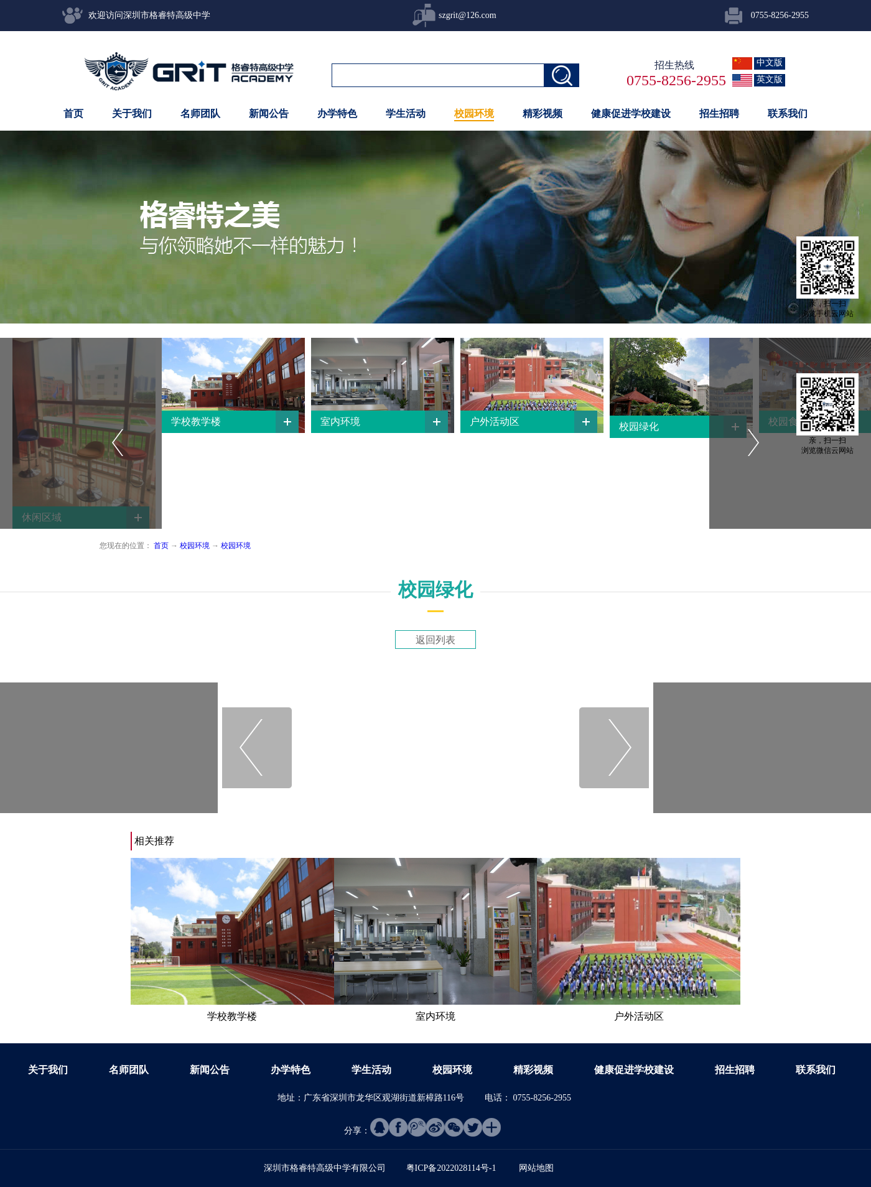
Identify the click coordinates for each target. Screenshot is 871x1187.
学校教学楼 (232, 1016)
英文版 (770, 79)
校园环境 (195, 545)
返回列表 (435, 640)
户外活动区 (639, 1016)
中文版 (770, 62)
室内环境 (435, 1016)
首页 (73, 113)
